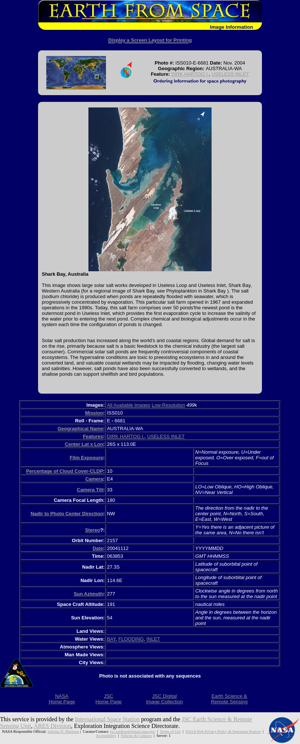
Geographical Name (80, 428)
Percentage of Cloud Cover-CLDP (64, 471)
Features (93, 436)
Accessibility (106, 736)
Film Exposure (86, 457)
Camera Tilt (90, 490)
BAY (111, 639)
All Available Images (128, 405)
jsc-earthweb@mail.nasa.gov (132, 731)
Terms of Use (170, 731)
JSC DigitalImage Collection (164, 698)
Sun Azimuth (88, 594)
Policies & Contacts (136, 736)
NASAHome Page (62, 698)
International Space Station (107, 719)
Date (98, 548)
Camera (94, 479)
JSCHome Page (109, 698)
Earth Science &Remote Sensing (229, 698)
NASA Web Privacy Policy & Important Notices (223, 731)
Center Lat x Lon (84, 444)
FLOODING (131, 639)
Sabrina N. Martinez (63, 731)
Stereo (92, 530)
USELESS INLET (230, 74)
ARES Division (52, 726)
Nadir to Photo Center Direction (67, 513)
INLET (153, 639)
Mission (94, 413)
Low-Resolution (168, 405)
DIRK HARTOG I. (190, 74)
